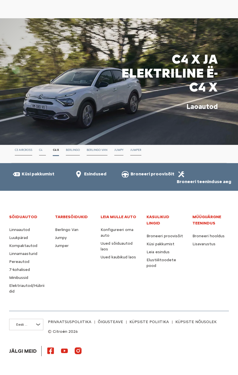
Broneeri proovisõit (165, 236)
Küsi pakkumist (160, 244)
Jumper (62, 245)
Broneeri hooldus (208, 236)
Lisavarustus (203, 244)
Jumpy (61, 237)
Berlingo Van (66, 229)
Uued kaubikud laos (118, 257)
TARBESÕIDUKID (71, 216)
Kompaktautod (23, 245)
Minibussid (18, 277)
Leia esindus (158, 252)
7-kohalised (19, 269)
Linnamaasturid (23, 253)
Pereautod (19, 261)
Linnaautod (19, 229)
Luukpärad (18, 237)
